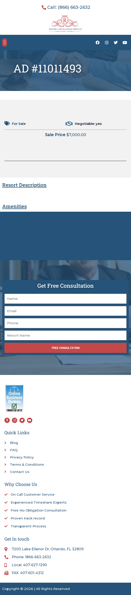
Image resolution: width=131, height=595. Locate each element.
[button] (4, 42)
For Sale (19, 124)
